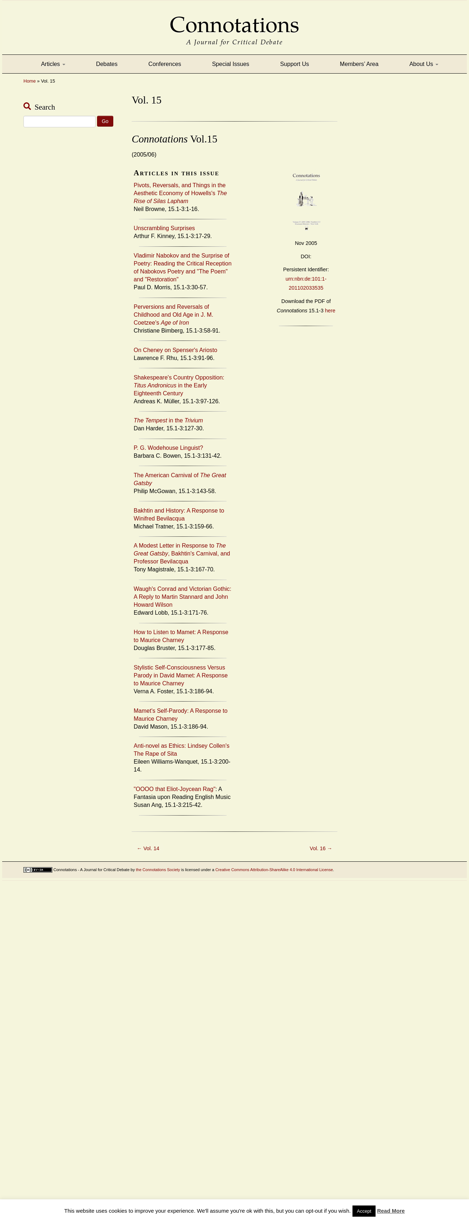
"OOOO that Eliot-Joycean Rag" (175, 789)
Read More (391, 1211)
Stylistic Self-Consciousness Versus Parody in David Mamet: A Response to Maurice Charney (181, 675)
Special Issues (230, 64)
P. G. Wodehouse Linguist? (168, 448)
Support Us (294, 64)
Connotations (234, 19)
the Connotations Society (158, 870)
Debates (107, 64)
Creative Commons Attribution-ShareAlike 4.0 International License (274, 870)
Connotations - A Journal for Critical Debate (91, 870)
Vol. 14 (148, 848)
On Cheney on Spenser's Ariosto (176, 350)
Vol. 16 (321, 848)
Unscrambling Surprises (164, 228)
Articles (53, 64)
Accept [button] (364, 1211)
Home (29, 81)
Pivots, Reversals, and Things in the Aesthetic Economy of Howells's (180, 193)
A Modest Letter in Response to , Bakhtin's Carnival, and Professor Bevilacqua (182, 554)
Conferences (164, 64)
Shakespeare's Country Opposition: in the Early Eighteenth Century (179, 385)
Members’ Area (359, 64)
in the (168, 420)
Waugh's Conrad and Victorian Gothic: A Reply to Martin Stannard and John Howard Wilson (183, 597)
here (330, 310)
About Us (423, 64)
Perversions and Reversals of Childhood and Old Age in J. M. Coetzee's (174, 315)
